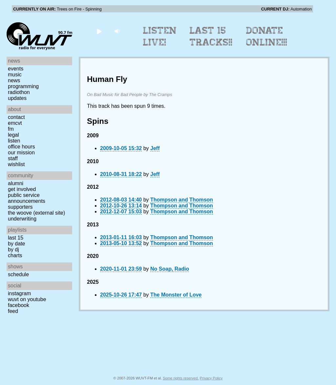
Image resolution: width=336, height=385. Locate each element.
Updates (17, 98)
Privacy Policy (211, 378)
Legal (13, 135)
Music (15, 74)
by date (16, 243)
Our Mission (21, 152)
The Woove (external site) (36, 213)
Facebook (18, 305)
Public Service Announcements (26, 198)
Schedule (18, 274)
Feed (13, 311)
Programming (23, 86)
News (14, 80)
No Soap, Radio (169, 269)
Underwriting (22, 218)
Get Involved (22, 189)
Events (15, 68)
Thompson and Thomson (181, 199)
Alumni (15, 183)
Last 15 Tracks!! (211, 36)
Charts (15, 255)
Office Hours (21, 146)
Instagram (19, 293)
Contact (16, 117)
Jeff (154, 148)
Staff (13, 158)
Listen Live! (160, 36)
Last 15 (15, 238)
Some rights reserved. (181, 378)
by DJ (13, 249)
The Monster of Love (175, 295)
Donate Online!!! (266, 36)
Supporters (20, 207)
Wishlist (16, 164)
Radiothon (19, 92)
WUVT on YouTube (27, 299)
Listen (14, 141)
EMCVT (15, 123)
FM (11, 129)
